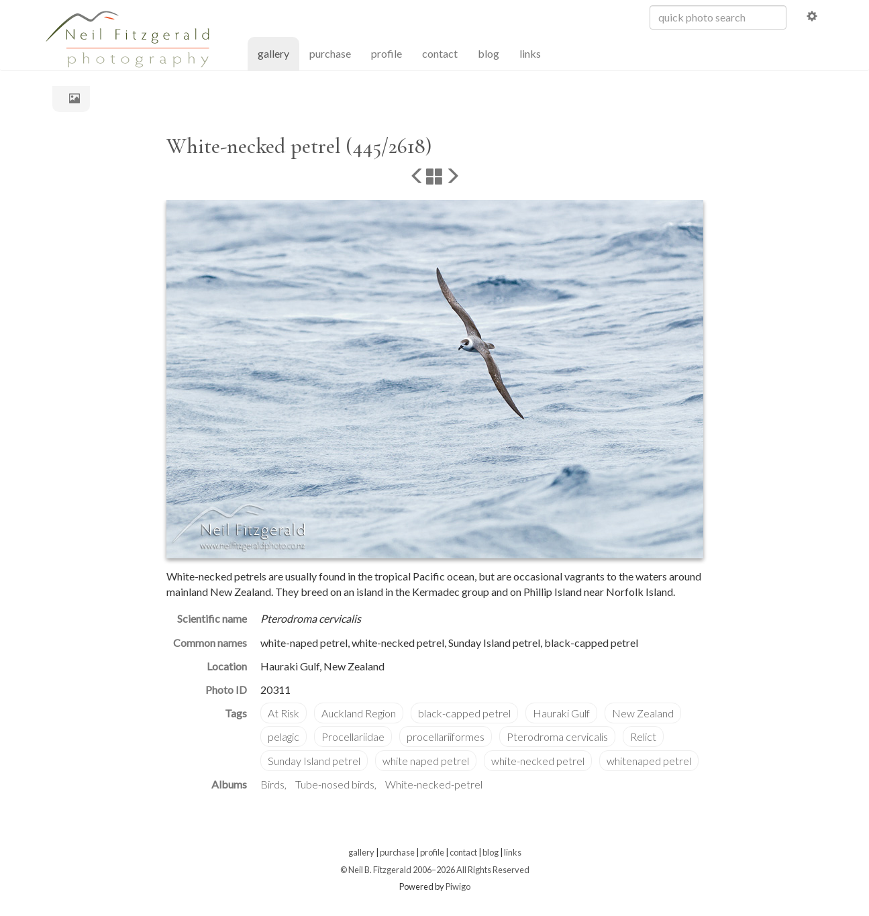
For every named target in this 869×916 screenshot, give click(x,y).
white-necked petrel (537, 760)
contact (440, 53)
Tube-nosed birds (334, 784)
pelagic (283, 736)
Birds (272, 784)
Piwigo (458, 886)
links (530, 53)
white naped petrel (425, 760)
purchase (330, 53)
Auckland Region (358, 713)
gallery (278, 53)
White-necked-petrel (433, 784)
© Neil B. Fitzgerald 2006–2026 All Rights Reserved (434, 869)
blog (488, 53)
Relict (643, 736)
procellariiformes (445, 736)
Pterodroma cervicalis (557, 736)
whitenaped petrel (649, 760)
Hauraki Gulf (561, 713)
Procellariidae (353, 736)
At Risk (283, 713)
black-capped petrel (464, 713)
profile (386, 53)
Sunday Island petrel (314, 760)
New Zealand (643, 713)
